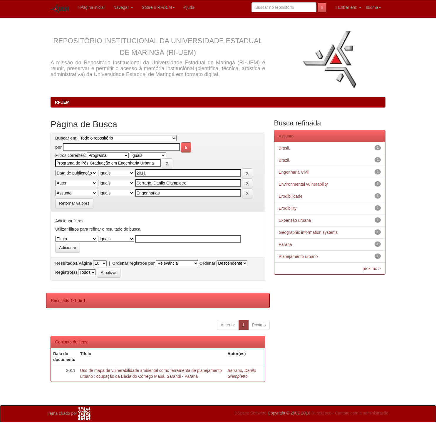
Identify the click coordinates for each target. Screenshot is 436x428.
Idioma (373, 7)
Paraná (285, 244)
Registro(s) (66, 272)
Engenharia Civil (294, 172)
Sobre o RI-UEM (158, 7)
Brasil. (284, 148)
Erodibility (288, 208)
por (58, 147)
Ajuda (189, 7)
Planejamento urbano (298, 256)
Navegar (123, 7)
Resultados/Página (73, 263)
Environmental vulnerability (303, 184)
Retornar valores (74, 203)
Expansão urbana (295, 220)
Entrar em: (348, 7)
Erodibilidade (291, 196)
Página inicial (91, 7)
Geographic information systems (308, 232)
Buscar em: (66, 138)
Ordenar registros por (133, 263)
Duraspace (321, 413)
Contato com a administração (361, 413)
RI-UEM (62, 102)
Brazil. (284, 160)
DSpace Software (250, 413)
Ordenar (207, 263)
